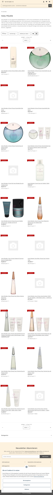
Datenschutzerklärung (30, 451)
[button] (43, 1)
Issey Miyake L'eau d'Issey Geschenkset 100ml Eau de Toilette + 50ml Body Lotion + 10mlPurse (40, 296)
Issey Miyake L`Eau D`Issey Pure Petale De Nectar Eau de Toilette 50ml (38, 221)
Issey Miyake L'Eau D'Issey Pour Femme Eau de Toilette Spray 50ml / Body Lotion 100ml (13, 409)
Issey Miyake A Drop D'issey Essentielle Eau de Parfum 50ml (39, 71)
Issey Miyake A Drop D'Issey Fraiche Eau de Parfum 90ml (12, 146)
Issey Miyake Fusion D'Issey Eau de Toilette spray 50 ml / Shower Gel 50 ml (12, 221)
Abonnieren (45, 456)
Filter (4, 33)
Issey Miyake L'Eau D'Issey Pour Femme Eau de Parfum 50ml (13, 372)
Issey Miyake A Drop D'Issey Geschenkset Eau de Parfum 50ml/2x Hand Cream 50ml (39, 146)
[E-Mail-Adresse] (21, 456)
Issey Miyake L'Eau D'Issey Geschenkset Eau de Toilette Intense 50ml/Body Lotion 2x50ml (39, 334)
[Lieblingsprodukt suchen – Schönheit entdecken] (24, 5)
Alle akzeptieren (27, 480)
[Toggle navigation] (3, 1)
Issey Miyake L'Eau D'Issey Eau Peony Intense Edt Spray (12, 296)
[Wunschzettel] (46, 1)
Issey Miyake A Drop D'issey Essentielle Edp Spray (12, 109)
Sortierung (12, 33)
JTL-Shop (29, 493)
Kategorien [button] (4, 435)
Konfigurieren (27, 485)
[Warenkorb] (49, 1)
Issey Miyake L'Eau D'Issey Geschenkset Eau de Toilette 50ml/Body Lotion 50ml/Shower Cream (13, 334)
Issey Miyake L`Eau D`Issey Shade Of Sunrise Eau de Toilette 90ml (12, 259)
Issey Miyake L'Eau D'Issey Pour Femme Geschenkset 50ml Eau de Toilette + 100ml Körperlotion (38, 409)
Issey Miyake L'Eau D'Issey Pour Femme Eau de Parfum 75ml (39, 372)
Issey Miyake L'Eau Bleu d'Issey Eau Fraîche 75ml (38, 259)
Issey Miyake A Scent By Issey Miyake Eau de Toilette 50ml (12, 184)
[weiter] (50, 40)
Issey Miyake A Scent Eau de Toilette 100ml (38, 183)
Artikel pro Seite (24, 33)
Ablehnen (27, 489)
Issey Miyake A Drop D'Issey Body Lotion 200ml (13, 70)
